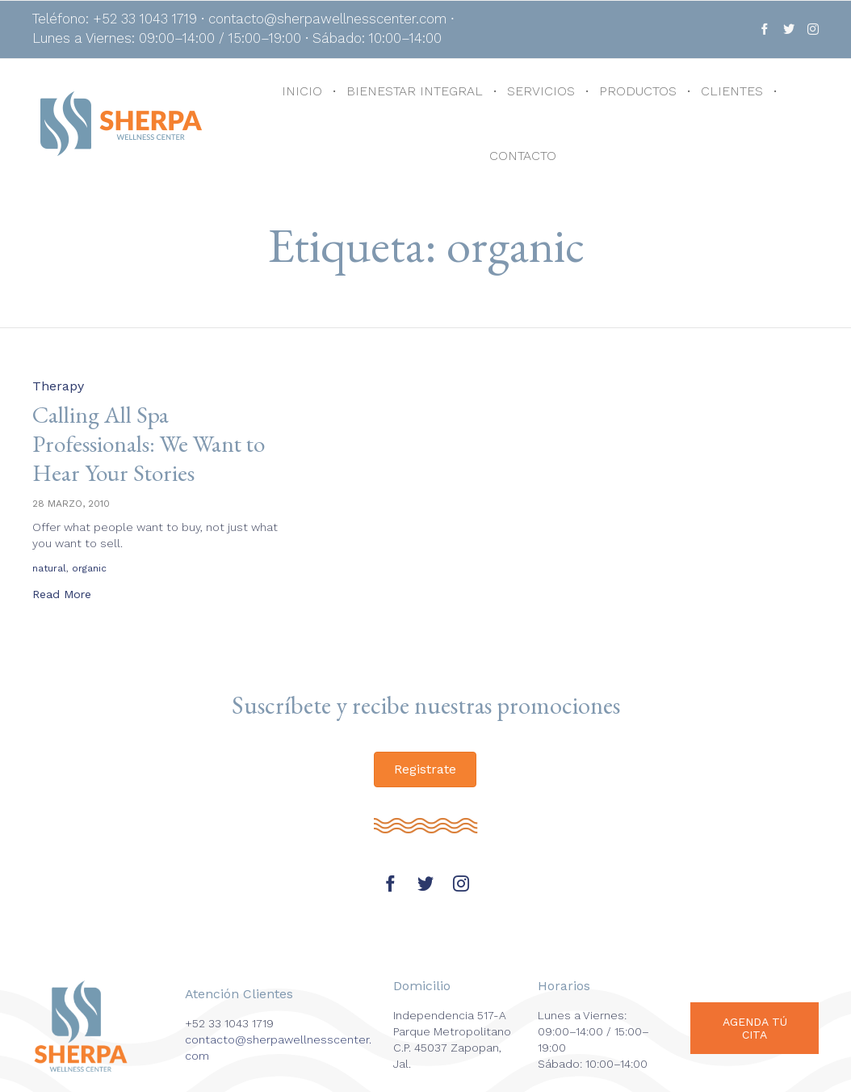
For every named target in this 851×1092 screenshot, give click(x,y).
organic (89, 568)
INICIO (302, 91)
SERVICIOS (541, 91)
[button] (61, 596)
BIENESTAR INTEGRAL (414, 91)
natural (49, 568)
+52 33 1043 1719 (229, 1023)
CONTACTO (522, 155)
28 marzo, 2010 (71, 503)
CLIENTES (732, 91)
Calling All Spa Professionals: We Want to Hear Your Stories (153, 443)
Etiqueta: (426, 244)
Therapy (58, 386)
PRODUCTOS (638, 91)
